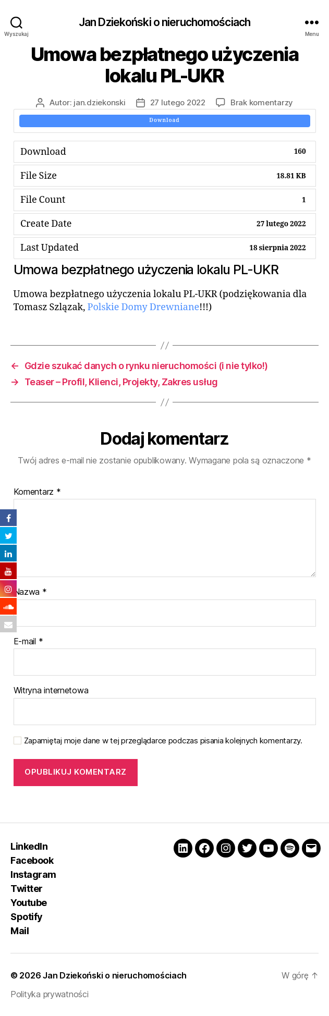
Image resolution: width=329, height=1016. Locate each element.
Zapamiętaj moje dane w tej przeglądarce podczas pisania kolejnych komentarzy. (163, 740)
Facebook (31, 860)
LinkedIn (28, 846)
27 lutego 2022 (177, 102)
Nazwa (30, 592)
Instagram (33, 874)
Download (164, 120)
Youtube (28, 902)
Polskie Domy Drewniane (144, 307)
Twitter (26, 888)
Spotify (26, 916)
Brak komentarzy (261, 102)
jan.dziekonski (99, 102)
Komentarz (37, 492)
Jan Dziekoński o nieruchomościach (164, 22)
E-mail (28, 641)
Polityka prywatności (49, 994)
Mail (19, 930)
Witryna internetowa (51, 690)
